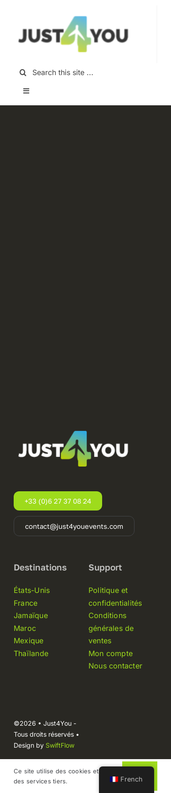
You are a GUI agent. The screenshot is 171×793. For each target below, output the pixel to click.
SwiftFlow (60, 745)
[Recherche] (23, 72)
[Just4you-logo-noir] (75, 9)
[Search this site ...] (85, 72)
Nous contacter (115, 665)
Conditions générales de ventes (111, 628)
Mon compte (110, 653)
